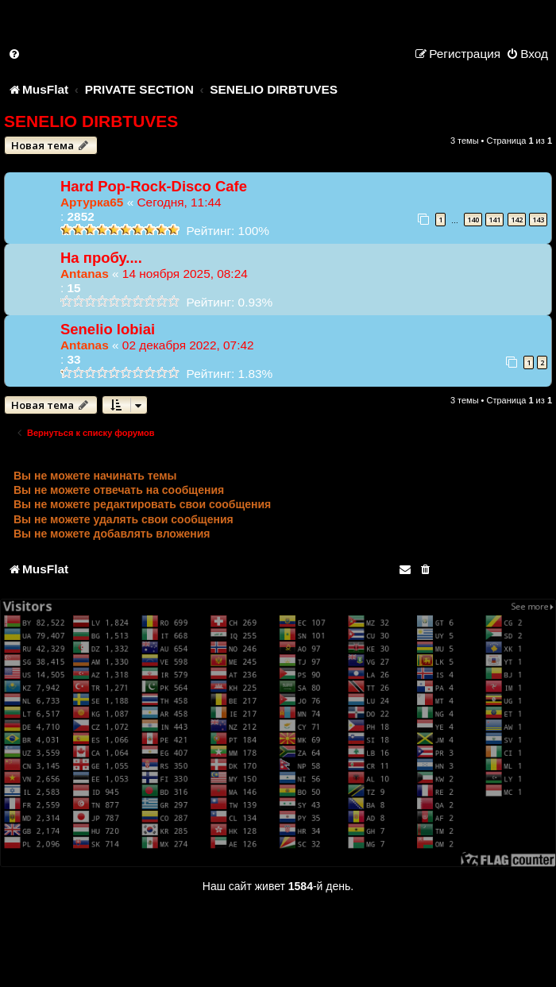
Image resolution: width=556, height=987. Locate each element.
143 (538, 219)
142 (517, 219)
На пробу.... (101, 257)
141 (494, 219)
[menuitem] (15, 53)
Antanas (84, 273)
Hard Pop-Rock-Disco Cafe (153, 186)
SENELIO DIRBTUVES (91, 121)
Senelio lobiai (107, 329)
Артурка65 (91, 202)
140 (473, 219)
